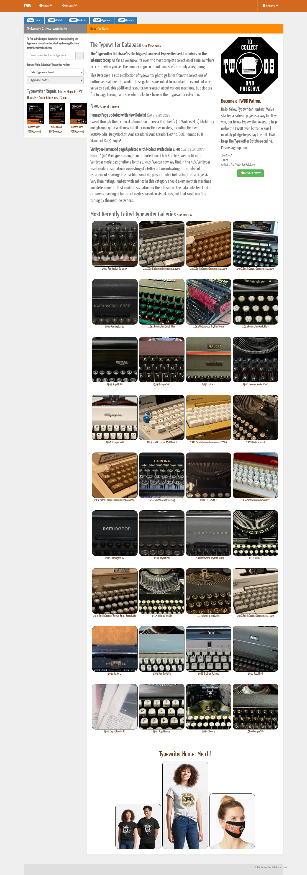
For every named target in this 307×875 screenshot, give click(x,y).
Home (93, 28)
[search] (55, 72)
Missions (69, 6)
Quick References (48, 98)
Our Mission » (151, 46)
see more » (184, 215)
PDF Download (34, 131)
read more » (111, 107)
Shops (63, 98)
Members (270, 6)
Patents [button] (126, 20)
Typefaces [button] (102, 20)
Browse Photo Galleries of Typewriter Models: (48, 65)
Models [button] (55, 20)
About (45, 6)
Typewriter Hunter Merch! (185, 754)
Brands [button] (34, 20)
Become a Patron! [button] (250, 173)
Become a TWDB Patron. (241, 101)
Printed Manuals (67, 92)
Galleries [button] (77, 20)
